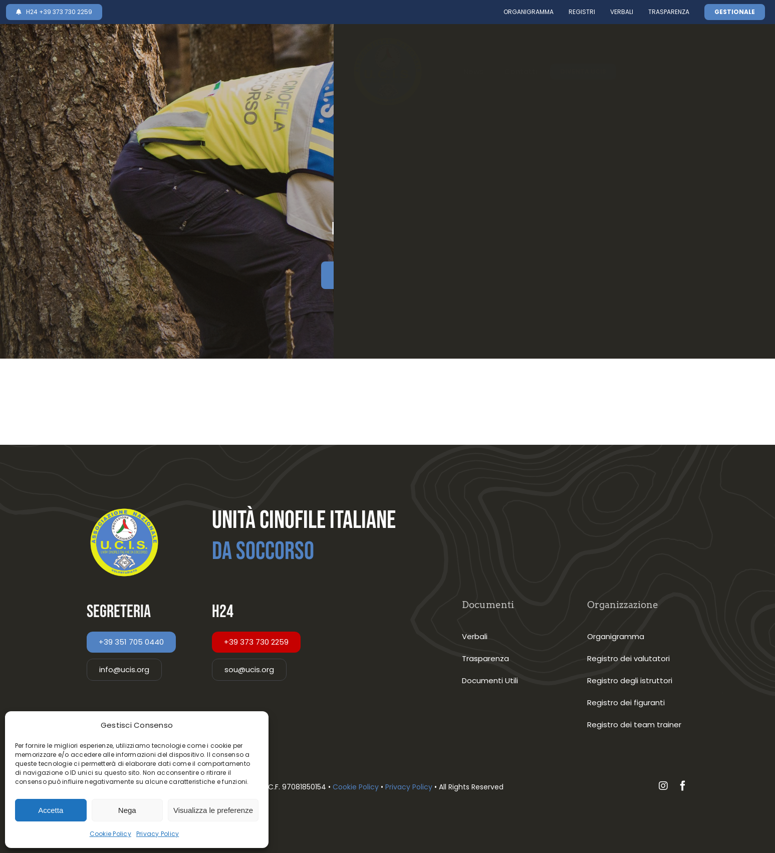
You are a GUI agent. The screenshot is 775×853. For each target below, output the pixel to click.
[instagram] (663, 786)
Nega (127, 810)
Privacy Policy (157, 833)
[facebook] (683, 786)
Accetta (50, 810)
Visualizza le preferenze (213, 810)
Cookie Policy (110, 833)
